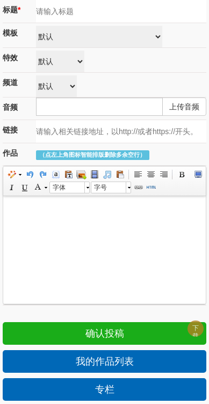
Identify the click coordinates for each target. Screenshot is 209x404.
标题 (11, 9)
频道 (10, 82)
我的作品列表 (105, 361)
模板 (10, 33)
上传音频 (184, 106)
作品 (10, 153)
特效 (10, 57)
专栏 (104, 389)
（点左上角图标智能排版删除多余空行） (92, 155)
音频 (10, 107)
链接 (10, 130)
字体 (59, 187)
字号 (100, 187)
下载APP (197, 330)
